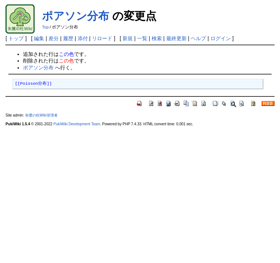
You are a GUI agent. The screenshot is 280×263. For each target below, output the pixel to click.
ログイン (220, 38)
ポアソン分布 (75, 16)
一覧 (142, 38)
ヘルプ (198, 38)
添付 (83, 38)
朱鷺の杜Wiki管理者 (41, 115)
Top (45, 27)
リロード (102, 38)
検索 (157, 38)
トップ (16, 38)
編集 (39, 38)
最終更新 (176, 38)
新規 (127, 38)
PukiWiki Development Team (77, 124)
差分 (53, 38)
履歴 (68, 38)
